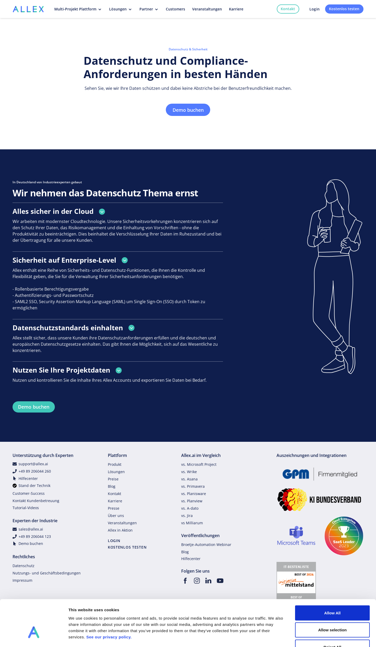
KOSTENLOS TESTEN (127, 547)
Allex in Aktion (120, 530)
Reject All (332, 612)
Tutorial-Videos (26, 507)
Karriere (115, 500)
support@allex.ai (33, 463)
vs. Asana (189, 479)
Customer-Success (29, 493)
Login (314, 9)
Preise (113, 479)
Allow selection (332, 595)
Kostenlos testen (344, 8)
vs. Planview (191, 500)
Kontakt (288, 8)
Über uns (116, 515)
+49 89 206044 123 (35, 536)
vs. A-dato (189, 508)
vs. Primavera (193, 486)
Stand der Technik (34, 485)
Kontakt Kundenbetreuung (36, 500)
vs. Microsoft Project (198, 464)
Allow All (332, 578)
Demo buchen (188, 110)
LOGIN (114, 540)
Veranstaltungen (122, 522)
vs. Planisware (193, 493)
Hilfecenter (28, 478)
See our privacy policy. (109, 602)
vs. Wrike (189, 471)
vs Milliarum (192, 522)
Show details (274, 636)
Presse (113, 508)
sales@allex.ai (31, 529)
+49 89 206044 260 (35, 471)
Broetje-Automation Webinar (206, 544)
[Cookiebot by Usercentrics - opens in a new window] (34, 637)
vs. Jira (187, 515)
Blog (111, 486)
